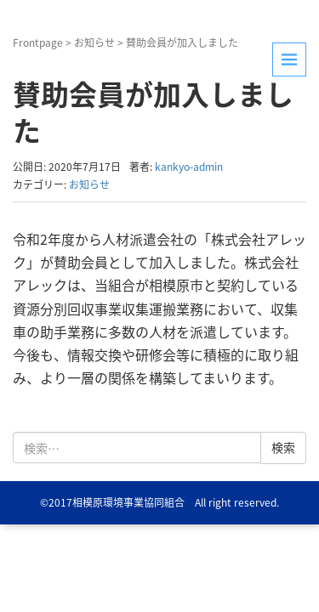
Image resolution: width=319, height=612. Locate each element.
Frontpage (38, 42)
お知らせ (94, 42)
